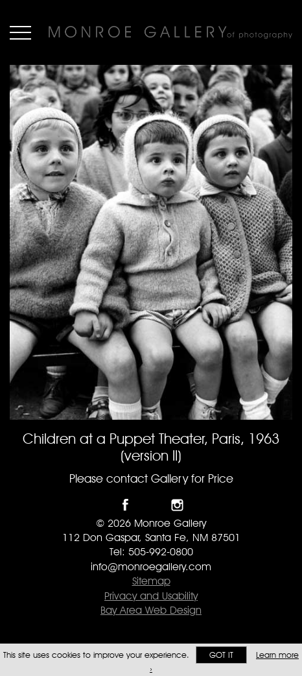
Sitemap (151, 581)
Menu (20, 32)
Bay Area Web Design (151, 610)
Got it (221, 655)
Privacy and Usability (151, 596)
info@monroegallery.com (151, 567)
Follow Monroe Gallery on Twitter (151, 505)
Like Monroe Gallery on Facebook (125, 505)
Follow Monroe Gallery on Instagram (177, 505)
